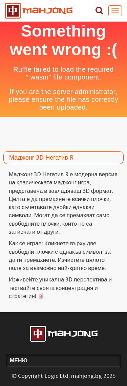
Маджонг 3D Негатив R (41, 157)
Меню (18, 360)
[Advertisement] (63, 132)
